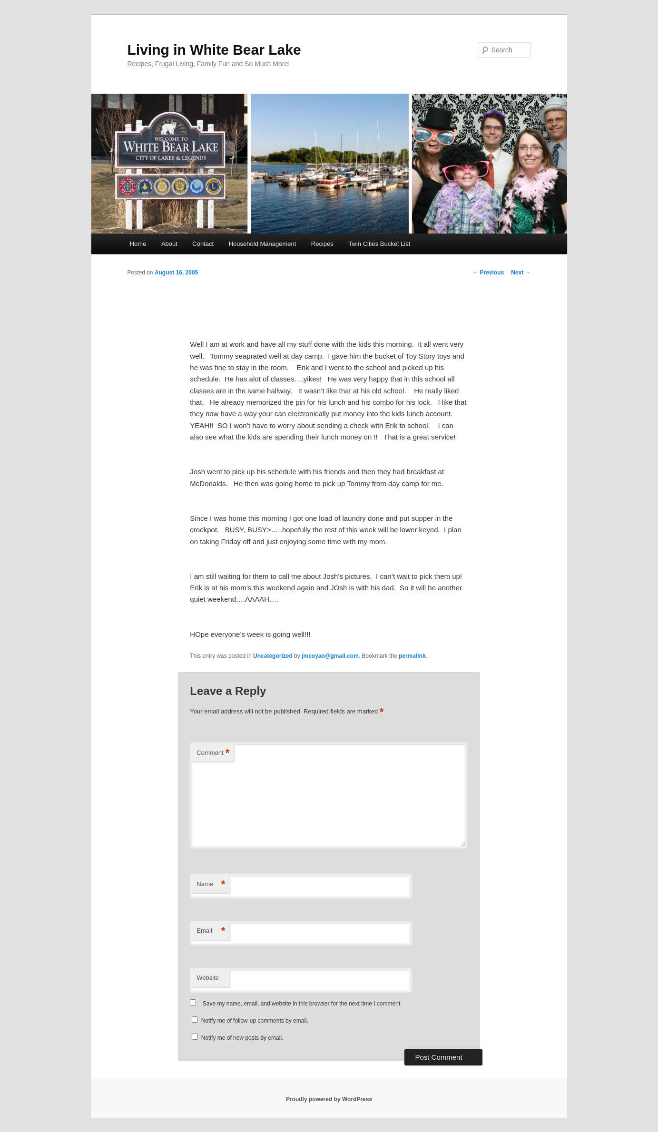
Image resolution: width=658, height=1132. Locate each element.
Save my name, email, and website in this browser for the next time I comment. (302, 1003)
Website (207, 977)
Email (210, 931)
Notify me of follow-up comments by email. (254, 1020)
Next (520, 272)
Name (210, 884)
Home (138, 243)
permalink (412, 656)
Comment (212, 753)
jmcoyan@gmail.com (330, 656)
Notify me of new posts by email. (242, 1037)
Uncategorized (273, 656)
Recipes (322, 243)
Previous (488, 272)
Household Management (262, 243)
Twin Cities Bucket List (379, 243)
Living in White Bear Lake (214, 50)
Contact (203, 243)
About (169, 243)
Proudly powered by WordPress (329, 1099)
